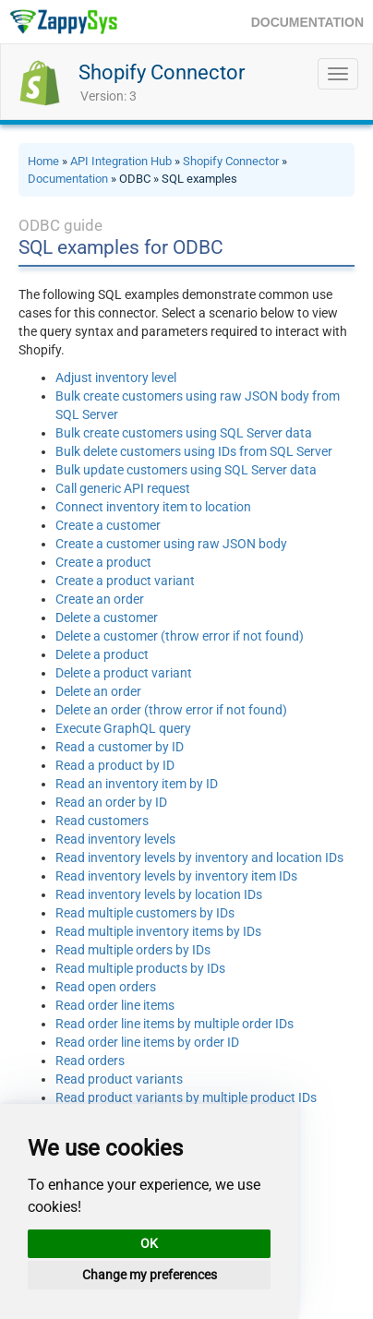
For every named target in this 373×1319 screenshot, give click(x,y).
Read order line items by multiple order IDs (174, 1023)
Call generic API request (122, 488)
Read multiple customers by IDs (145, 912)
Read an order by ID (111, 802)
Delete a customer (106, 617)
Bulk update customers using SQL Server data (186, 469)
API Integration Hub (121, 161)
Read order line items (114, 1005)
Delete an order (98, 691)
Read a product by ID (114, 765)
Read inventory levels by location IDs (158, 894)
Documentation (68, 179)
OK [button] (149, 1243)
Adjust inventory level (115, 377)
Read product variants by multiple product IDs (186, 1097)
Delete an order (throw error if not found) (171, 709)
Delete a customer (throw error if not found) (179, 636)
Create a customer (108, 525)
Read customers (102, 820)
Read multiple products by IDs (140, 968)
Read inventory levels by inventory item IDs (176, 876)
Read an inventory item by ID (136, 783)
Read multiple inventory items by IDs (158, 931)
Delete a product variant (123, 672)
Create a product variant (125, 580)
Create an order (99, 599)
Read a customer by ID (119, 746)
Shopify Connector (161, 72)
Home (43, 161)
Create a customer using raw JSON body (171, 543)
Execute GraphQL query (123, 728)
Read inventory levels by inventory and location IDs (199, 857)
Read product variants (119, 1079)
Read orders (90, 1060)
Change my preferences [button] (149, 1274)
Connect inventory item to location (153, 506)
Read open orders (105, 986)
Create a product (103, 562)
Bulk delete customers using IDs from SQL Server (193, 451)
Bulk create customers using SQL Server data (183, 433)
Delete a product (102, 654)
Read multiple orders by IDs (133, 949)
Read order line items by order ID (147, 1042)
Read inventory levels (115, 839)
